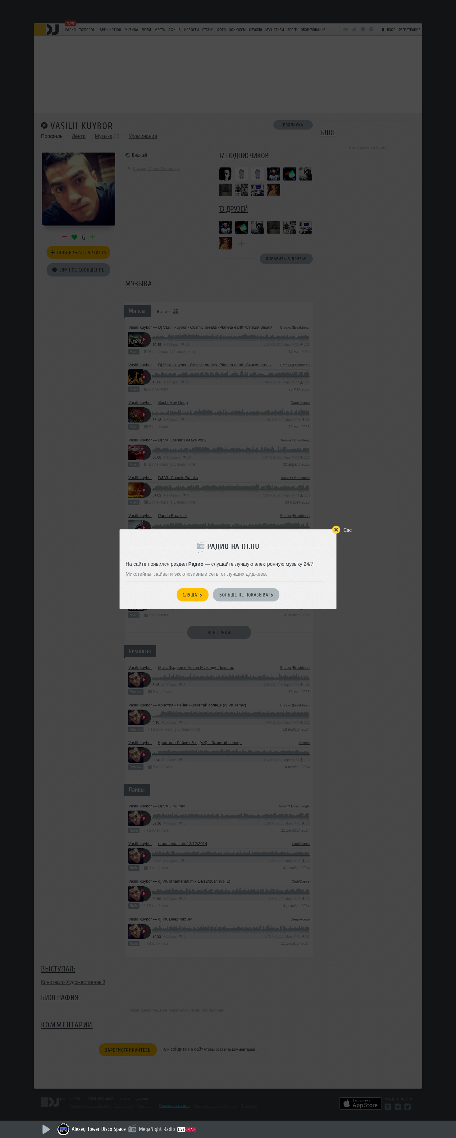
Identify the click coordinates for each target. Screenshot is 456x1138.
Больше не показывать (246, 595)
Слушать (192, 595)
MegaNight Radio (157, 1129)
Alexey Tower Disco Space (99, 1129)
